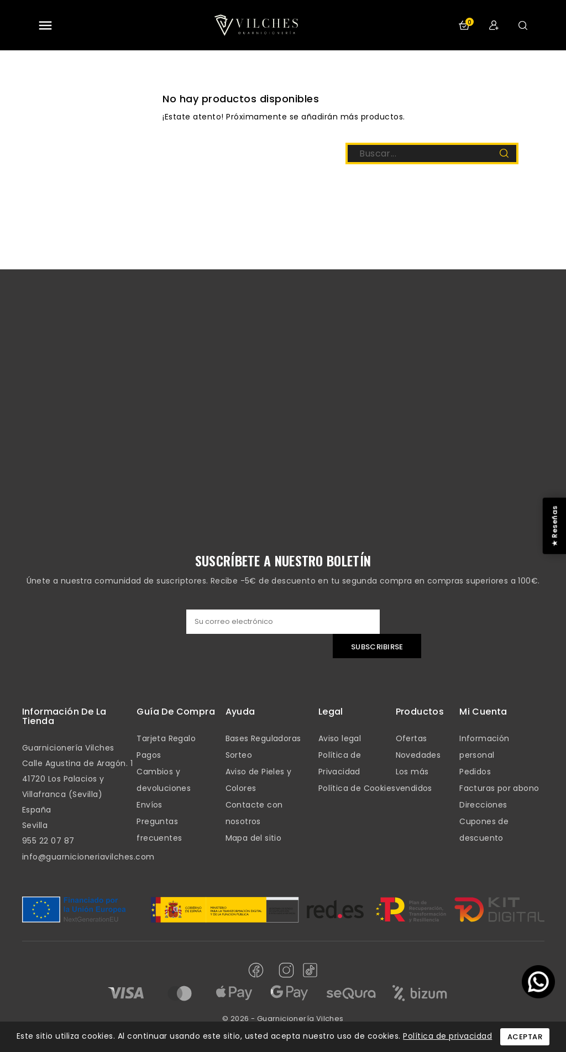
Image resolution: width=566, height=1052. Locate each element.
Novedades (418, 755)
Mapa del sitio (254, 837)
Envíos (149, 804)
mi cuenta (483, 711)
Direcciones (483, 804)
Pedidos (475, 771)
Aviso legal (339, 738)
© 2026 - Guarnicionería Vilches (282, 1018)
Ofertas (411, 738)
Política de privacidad (447, 1035)
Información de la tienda (64, 716)
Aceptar (525, 1037)
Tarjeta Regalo (166, 738)
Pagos (149, 755)
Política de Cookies (357, 788)
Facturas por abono (499, 788)
